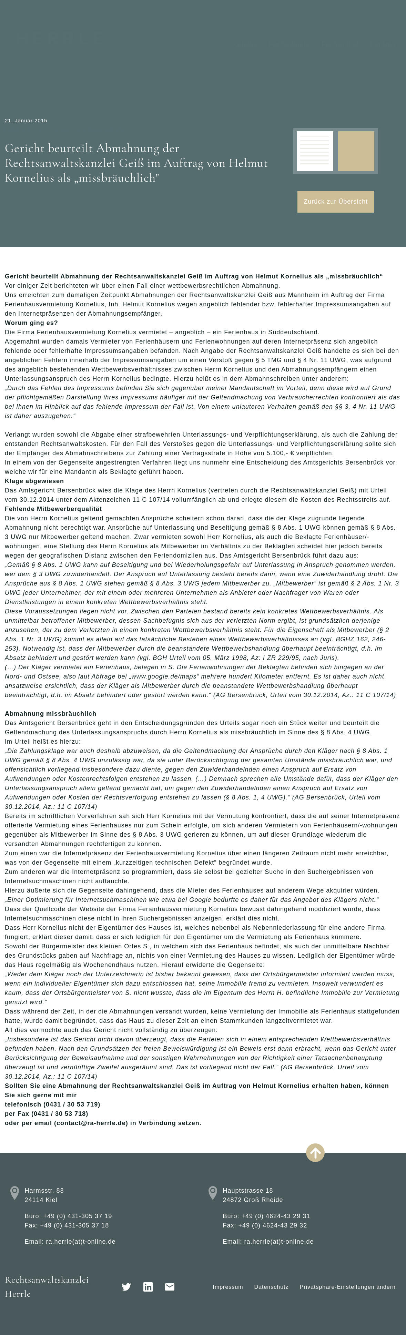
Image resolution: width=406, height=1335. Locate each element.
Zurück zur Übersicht (336, 201)
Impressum (228, 1287)
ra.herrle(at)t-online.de (81, 1241)
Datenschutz (271, 1287)
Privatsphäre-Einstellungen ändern (348, 1287)
